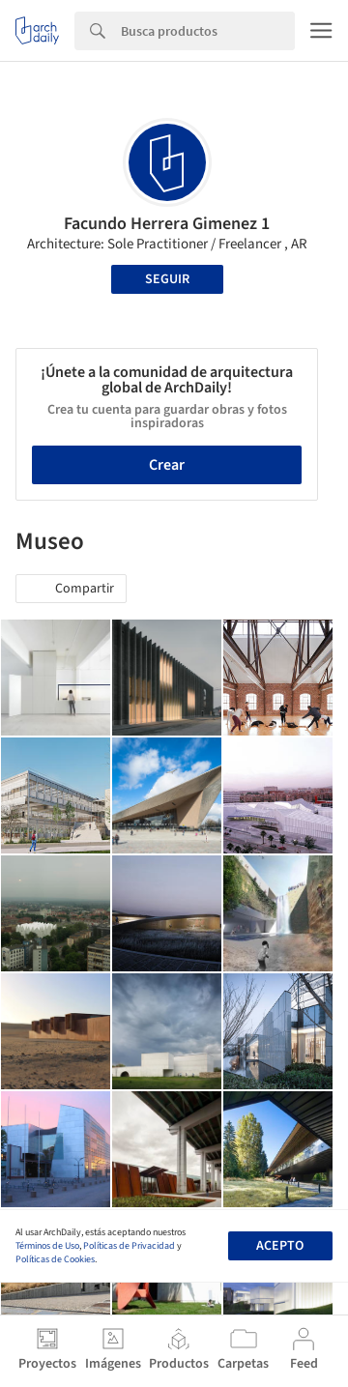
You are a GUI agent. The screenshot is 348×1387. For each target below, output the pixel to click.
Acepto (280, 1246)
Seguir (167, 279)
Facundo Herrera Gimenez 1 (167, 224)
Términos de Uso (47, 1246)
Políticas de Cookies (55, 1259)
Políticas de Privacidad (129, 1246)
